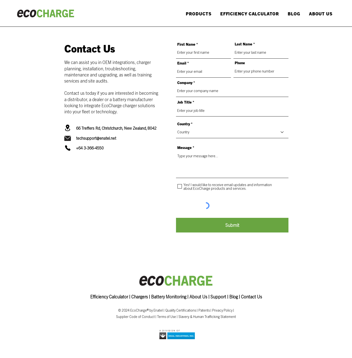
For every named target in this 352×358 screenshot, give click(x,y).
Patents (204, 310)
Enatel (158, 310)
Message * (185, 147)
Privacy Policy (222, 310)
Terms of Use (166, 316)
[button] (197, 13)
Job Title (184, 102)
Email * (183, 63)
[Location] (67, 128)
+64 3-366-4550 (90, 147)
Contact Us (251, 296)
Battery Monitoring (168, 296)
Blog (233, 296)
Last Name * (245, 44)
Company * (186, 82)
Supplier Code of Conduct (135, 316)
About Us (198, 296)
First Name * (187, 44)
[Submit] (232, 225)
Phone (240, 62)
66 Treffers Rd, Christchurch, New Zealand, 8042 (116, 128)
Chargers (140, 296)
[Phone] (67, 148)
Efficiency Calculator (109, 296)
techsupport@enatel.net (96, 138)
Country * (185, 124)
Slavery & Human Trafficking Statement (207, 316)
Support (218, 296)
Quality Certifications (180, 310)
